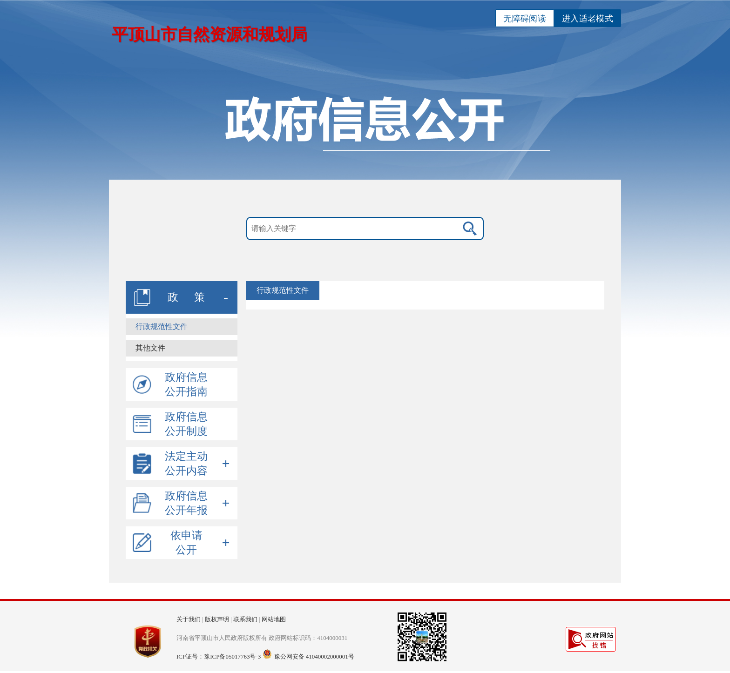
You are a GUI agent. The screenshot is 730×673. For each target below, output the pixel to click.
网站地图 (274, 619)
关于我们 (188, 619)
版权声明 (217, 619)
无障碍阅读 (524, 18)
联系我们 (245, 619)
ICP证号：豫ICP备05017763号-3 (218, 656)
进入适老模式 (587, 18)
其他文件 (150, 348)
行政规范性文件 (161, 326)
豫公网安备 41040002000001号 (314, 656)
